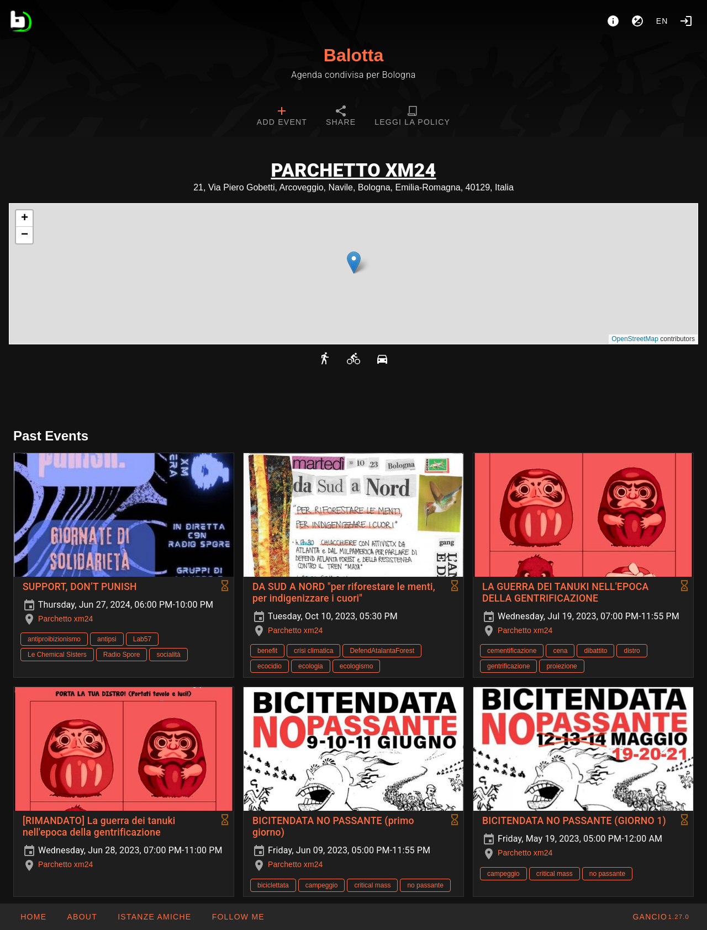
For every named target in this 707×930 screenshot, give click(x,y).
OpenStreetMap (634, 339)
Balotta (353, 55)
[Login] (686, 21)
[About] (613, 21)
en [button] (662, 21)
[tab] (282, 117)
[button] (354, 262)
